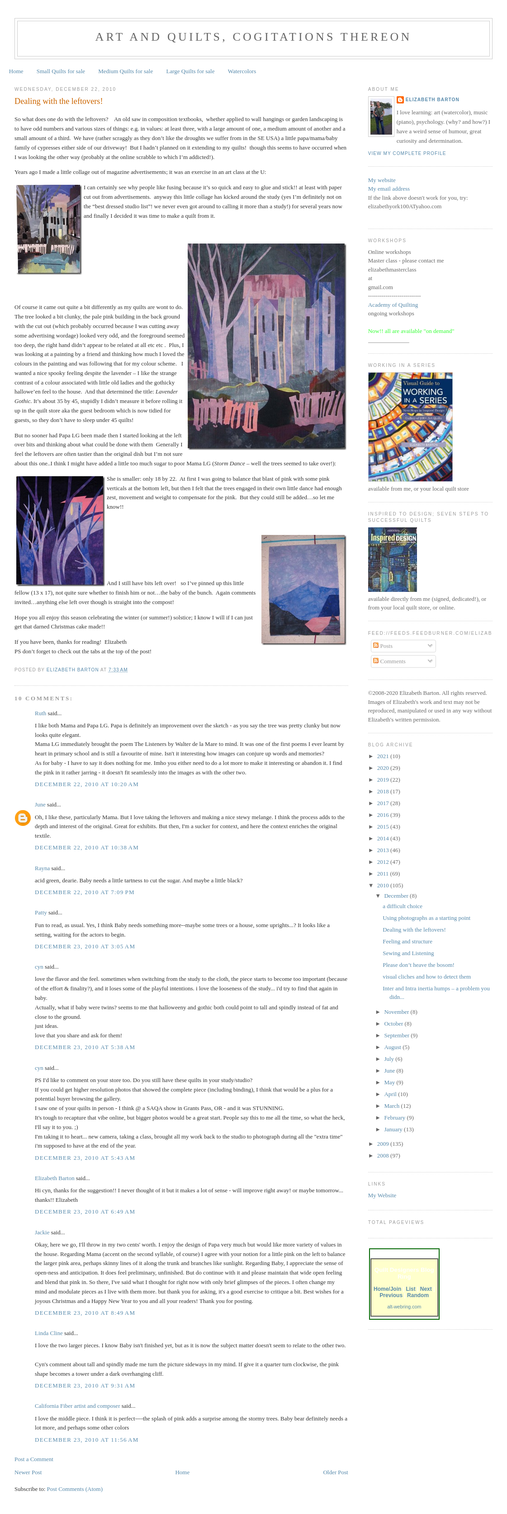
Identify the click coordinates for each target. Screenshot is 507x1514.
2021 (383, 756)
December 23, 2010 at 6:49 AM (85, 1211)
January (394, 1129)
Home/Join (387, 1289)
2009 (383, 1143)
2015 (383, 826)
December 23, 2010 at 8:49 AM (85, 1312)
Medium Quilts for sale (125, 71)
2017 (383, 803)
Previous (391, 1295)
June (40, 804)
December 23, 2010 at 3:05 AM (85, 946)
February (395, 1117)
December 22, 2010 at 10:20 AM (87, 784)
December (397, 895)
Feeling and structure (407, 941)
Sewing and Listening (408, 953)
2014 (383, 838)
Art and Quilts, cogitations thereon (253, 36)
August (393, 1047)
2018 (383, 791)
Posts (383, 645)
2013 (383, 850)
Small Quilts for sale (61, 71)
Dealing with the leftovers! (414, 929)
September (397, 1035)
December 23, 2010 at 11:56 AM (87, 1439)
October (394, 1023)
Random (418, 1295)
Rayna (42, 868)
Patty (41, 912)
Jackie (42, 1232)
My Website (382, 1195)
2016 (383, 814)
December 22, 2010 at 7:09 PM (85, 892)
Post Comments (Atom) (75, 1489)
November (397, 1011)
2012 (383, 861)
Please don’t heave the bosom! (419, 964)
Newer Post (28, 1472)
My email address (389, 188)
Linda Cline (49, 1333)
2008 (383, 1155)
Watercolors (242, 71)
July (389, 1058)
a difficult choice (402, 906)
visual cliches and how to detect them (427, 976)
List (410, 1289)
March (392, 1105)
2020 (383, 767)
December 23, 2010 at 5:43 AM (85, 1157)
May (390, 1082)
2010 (383, 885)
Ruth (40, 713)
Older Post (335, 1472)
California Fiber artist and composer (77, 1405)
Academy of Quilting (393, 304)
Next (426, 1289)
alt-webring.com (404, 1306)
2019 (383, 779)
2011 (383, 873)
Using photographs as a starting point (426, 917)
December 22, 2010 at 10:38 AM (87, 847)
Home (16, 71)
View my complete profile (407, 153)
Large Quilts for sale (190, 71)
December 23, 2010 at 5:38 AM (85, 1047)
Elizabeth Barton (55, 1178)
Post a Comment (33, 1459)
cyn (39, 966)
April (391, 1094)
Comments (389, 661)
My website (382, 180)
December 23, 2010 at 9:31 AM (85, 1385)
